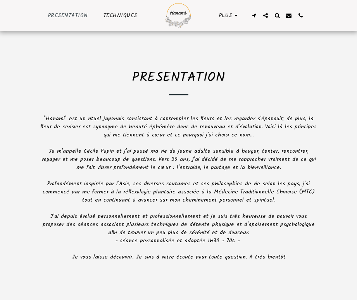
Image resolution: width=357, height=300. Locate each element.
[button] (253, 15)
